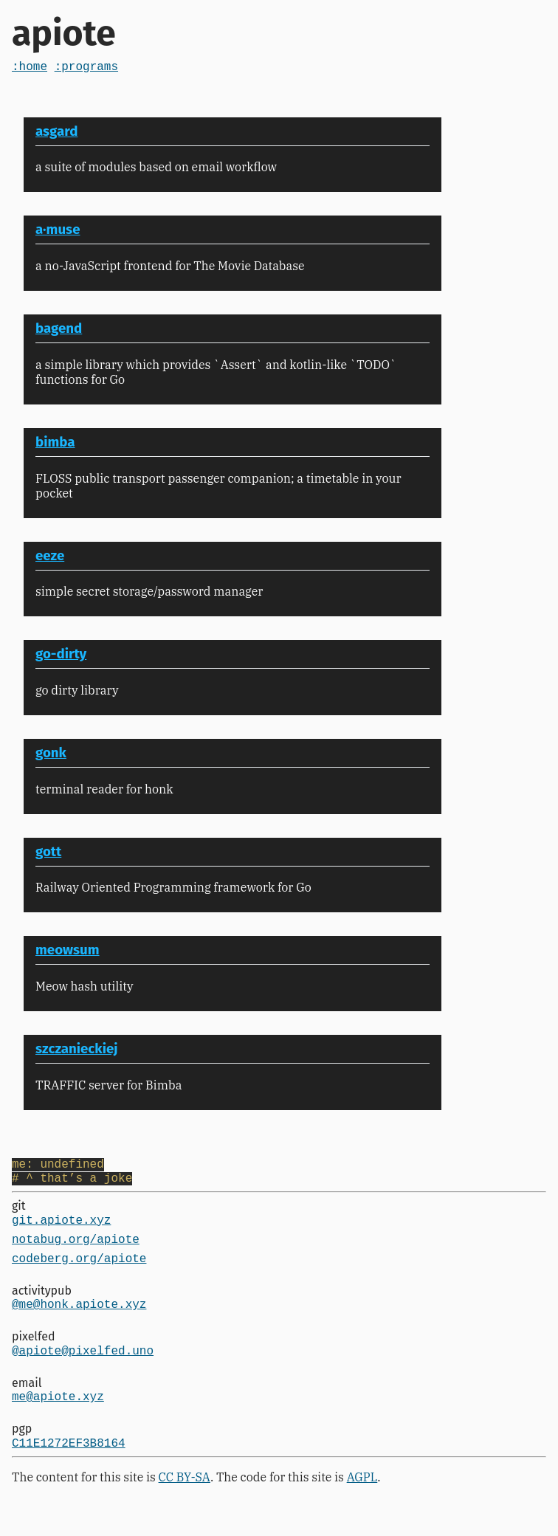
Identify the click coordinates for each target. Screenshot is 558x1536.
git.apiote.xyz (61, 1230)
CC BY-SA (184, 1505)
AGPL (362, 1505)
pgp (22, 1454)
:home (29, 69)
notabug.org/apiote (76, 1252)
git (19, 1213)
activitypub (42, 1307)
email (26, 1405)
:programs (86, 69)
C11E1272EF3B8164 (68, 1470)
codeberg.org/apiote (79, 1274)
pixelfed (33, 1356)
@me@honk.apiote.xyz (79, 1323)
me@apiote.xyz (58, 1421)
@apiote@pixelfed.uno (83, 1372)
